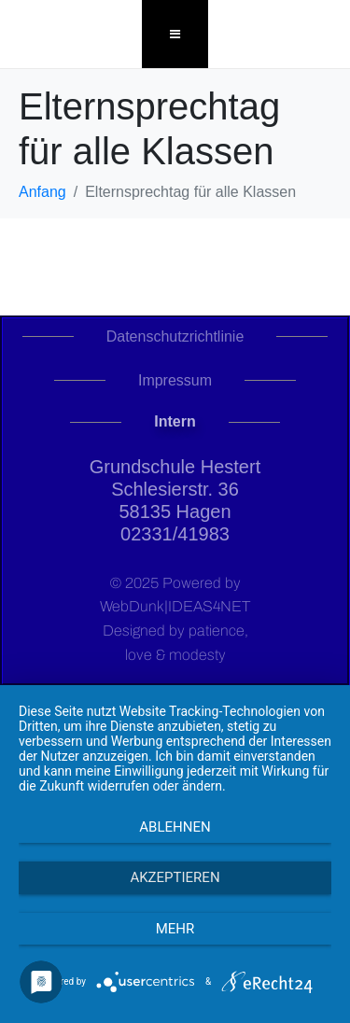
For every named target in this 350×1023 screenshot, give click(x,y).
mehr (175, 928)
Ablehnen (174, 827)
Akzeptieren (174, 877)
